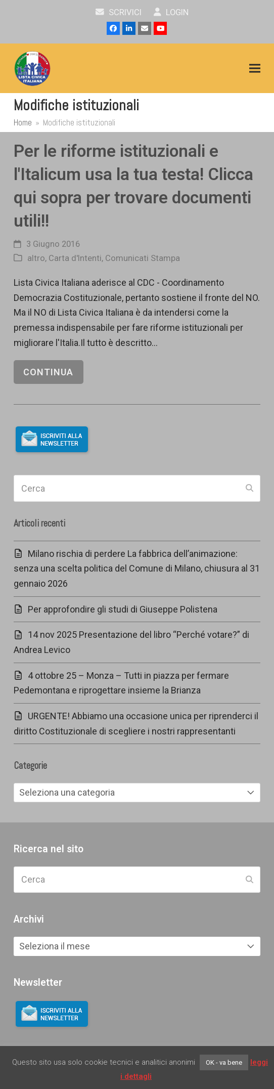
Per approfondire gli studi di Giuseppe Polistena (122, 609)
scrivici (119, 12)
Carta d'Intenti (75, 258)
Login (171, 12)
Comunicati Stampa (142, 258)
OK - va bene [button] (224, 1062)
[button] (254, 68)
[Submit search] (249, 489)
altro (36, 258)
